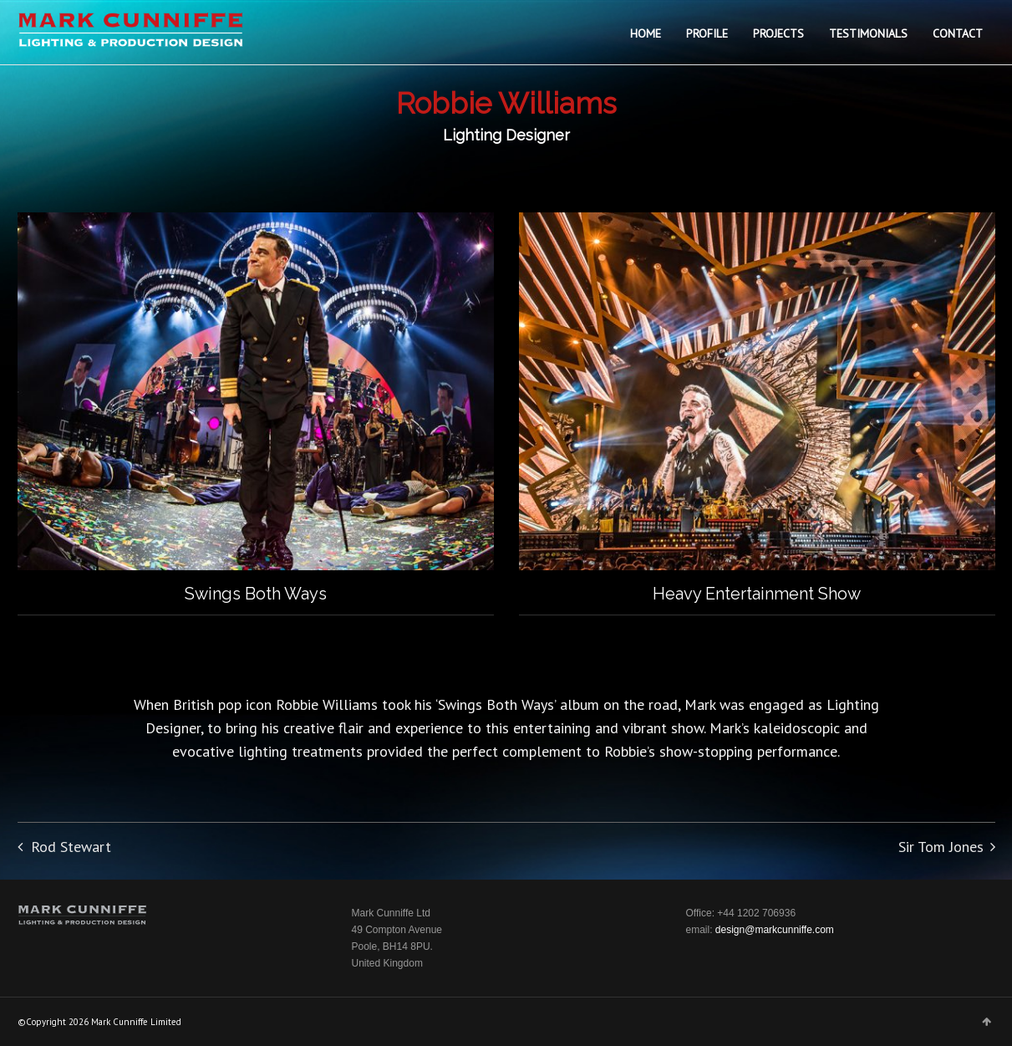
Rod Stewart (71, 846)
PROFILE (707, 33)
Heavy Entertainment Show (757, 594)
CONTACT (958, 33)
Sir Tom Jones (941, 846)
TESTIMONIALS (868, 33)
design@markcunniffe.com (774, 930)
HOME (645, 33)
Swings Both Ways (256, 594)
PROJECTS (778, 33)
